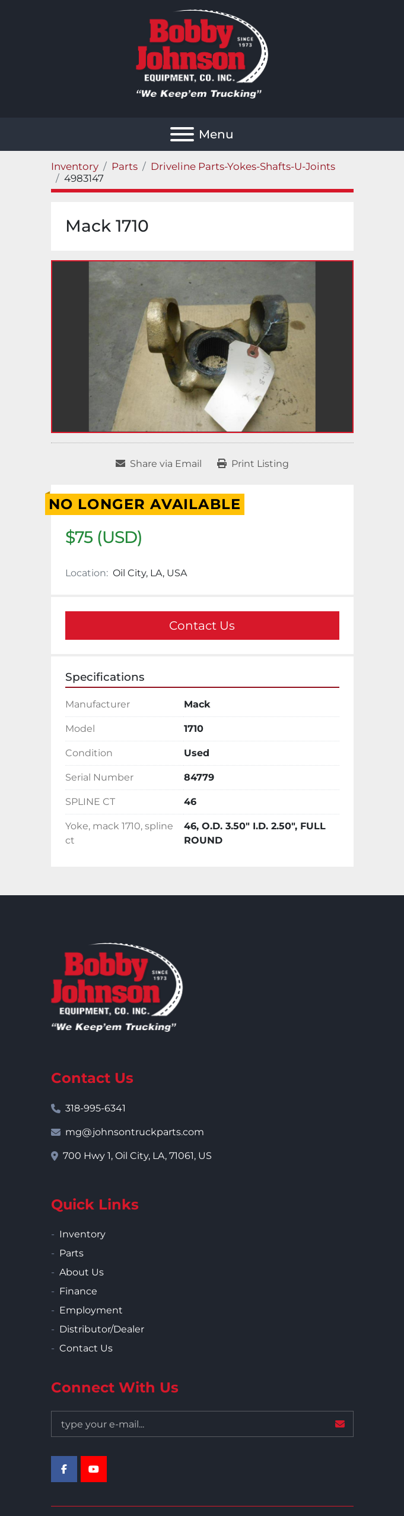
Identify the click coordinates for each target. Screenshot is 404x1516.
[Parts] (125, 166)
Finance (78, 1291)
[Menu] (182, 134)
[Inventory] (74, 166)
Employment (91, 1310)
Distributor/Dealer (101, 1329)
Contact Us (202, 625)
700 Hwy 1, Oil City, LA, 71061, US (137, 1155)
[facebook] (64, 1469)
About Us (81, 1272)
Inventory (82, 1234)
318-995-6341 (95, 1108)
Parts (71, 1253)
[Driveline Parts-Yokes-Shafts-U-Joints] (243, 166)
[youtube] (94, 1469)
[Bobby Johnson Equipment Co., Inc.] (117, 986)
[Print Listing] (253, 464)
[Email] (202, 1424)
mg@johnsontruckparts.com (134, 1132)
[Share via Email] (158, 464)
